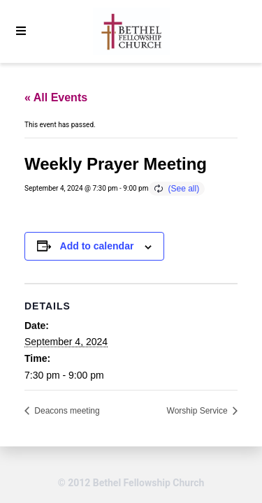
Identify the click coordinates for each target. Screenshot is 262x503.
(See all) (184, 189)
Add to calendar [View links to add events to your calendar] (97, 246)
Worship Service (198, 411)
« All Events (55, 97)
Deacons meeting (66, 411)
